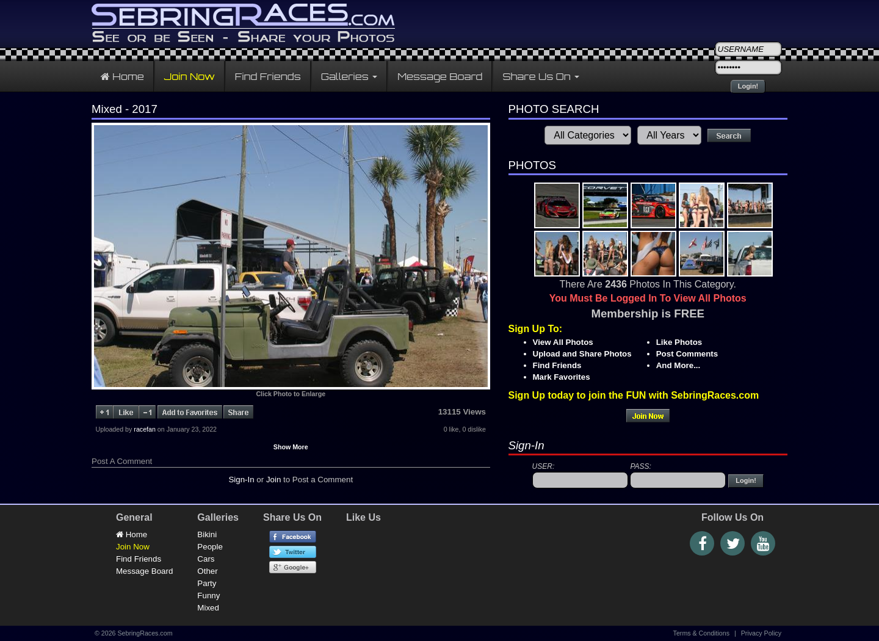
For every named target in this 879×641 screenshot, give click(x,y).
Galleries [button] (349, 76)
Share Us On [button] (540, 76)
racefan (145, 429)
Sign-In (241, 479)
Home (122, 76)
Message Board (439, 76)
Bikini (207, 534)
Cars (205, 558)
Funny (208, 595)
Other (207, 571)
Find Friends (268, 76)
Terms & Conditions (701, 633)
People (210, 546)
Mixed (208, 607)
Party (206, 583)
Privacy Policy (761, 633)
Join (273, 479)
